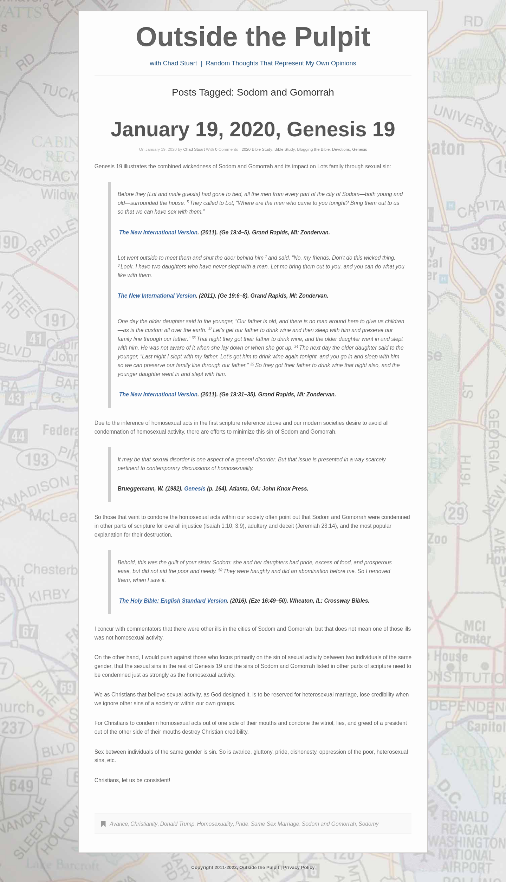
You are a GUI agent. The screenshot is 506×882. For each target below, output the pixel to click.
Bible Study (284, 149)
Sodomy (368, 824)
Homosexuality (215, 824)
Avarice (119, 824)
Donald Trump (177, 824)
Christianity (143, 824)
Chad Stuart (194, 149)
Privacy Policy (299, 867)
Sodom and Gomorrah (329, 824)
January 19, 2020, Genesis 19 (253, 129)
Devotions (341, 149)
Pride (241, 824)
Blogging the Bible (313, 149)
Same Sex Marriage (275, 824)
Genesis (359, 149)
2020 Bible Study (257, 149)
